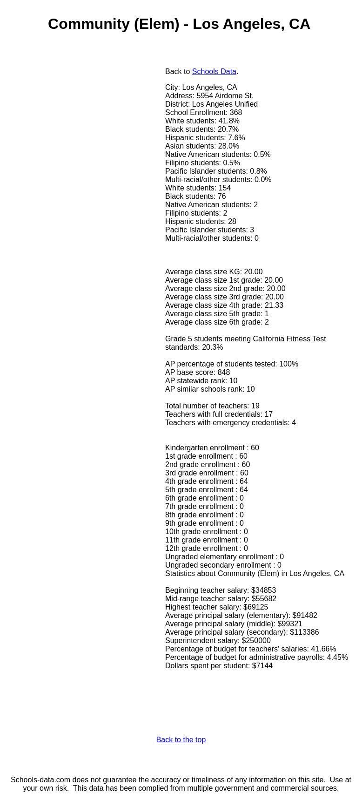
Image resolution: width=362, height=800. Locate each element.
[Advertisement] (85, 133)
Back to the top (181, 740)
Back (173, 71)
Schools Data (214, 71)
